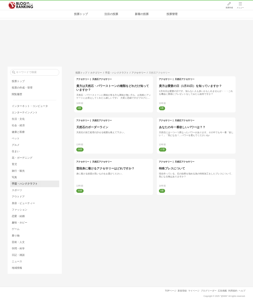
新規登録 (182, 290)
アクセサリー (82, 79)
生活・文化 (18, 119)
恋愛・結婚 (18, 216)
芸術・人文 (18, 242)
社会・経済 (18, 125)
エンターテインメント (25, 112)
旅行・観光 (18, 170)
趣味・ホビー (19, 222)
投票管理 (172, 14)
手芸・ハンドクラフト (25, 183)
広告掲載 (222, 290)
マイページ (193, 290)
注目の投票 (111, 14)
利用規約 (232, 290)
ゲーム (16, 229)
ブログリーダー (209, 290)
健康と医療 (18, 132)
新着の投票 (142, 14)
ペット (16, 138)
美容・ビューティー (23, 203)
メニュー (240, 8)
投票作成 (229, 8)
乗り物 (16, 235)
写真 (14, 177)
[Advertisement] (126, 42)
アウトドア (18, 196)
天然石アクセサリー (102, 79)
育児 (14, 164)
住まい (16, 151)
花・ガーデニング (22, 157)
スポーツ (17, 190)
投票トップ (81, 14)
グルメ (16, 144)
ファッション (19, 209)
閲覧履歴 (17, 94)
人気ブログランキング (21, 5)
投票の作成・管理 (22, 87)
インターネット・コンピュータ (30, 106)
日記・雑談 (18, 255)
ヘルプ (242, 290)
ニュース (17, 261)
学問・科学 (18, 248)
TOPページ (170, 290)
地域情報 (17, 267)
